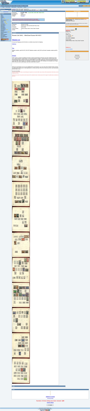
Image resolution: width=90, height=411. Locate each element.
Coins (1, 37)
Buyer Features (20, 7)
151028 (72, 30)
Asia (1, 18)
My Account (10, 5)
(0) (3, 16)
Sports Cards (3, 35)
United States (3, 29)
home (40, 408)
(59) (5, 29)
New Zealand (3, 27)
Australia (2, 17)
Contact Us (25, 5)
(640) (3, 22)
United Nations (3, 28)
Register (84, 5)
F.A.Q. (14, 5)
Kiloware (2, 33)
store (68, 47)
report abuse (50, 402)
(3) (2, 15)
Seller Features (14, 7)
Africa (1, 15)
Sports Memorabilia (4, 36)
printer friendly (77, 55)
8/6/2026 (80, 5)
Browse (1, 5)
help (50, 408)
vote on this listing (77, 56)
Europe (2, 22)
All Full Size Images (50, 398)
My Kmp (17, 5)
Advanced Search (5, 11)
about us (42, 408)
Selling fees (21, 5)
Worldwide (2, 30)
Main (19, 9)
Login (3, 7)
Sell (7, 5)
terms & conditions (46, 408)
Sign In (88, 5)
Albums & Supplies (3, 34)
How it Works (8, 7)
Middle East (2, 26)
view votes (77, 58)
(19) (3, 17)
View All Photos (77, 11)
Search (5, 5)
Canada (2, 21)
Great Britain (3, 23)
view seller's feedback (70, 37)
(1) (5, 28)
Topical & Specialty (3, 32)
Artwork (2, 16)
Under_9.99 (2, 40)
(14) (4, 40)
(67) (3, 21)
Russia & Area (26, 9)
